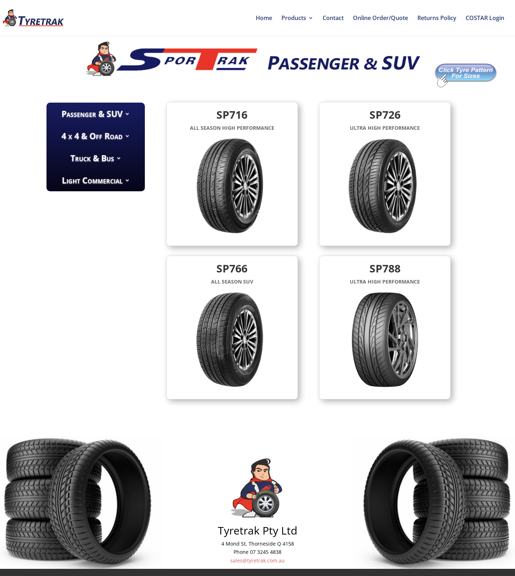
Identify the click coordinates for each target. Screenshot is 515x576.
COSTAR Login (485, 18)
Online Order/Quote (380, 18)
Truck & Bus (92, 158)
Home (264, 18)
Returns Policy (436, 18)
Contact (333, 18)
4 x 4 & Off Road (92, 136)
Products (293, 18)
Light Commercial (92, 180)
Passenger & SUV (92, 113)
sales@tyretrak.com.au (257, 560)
